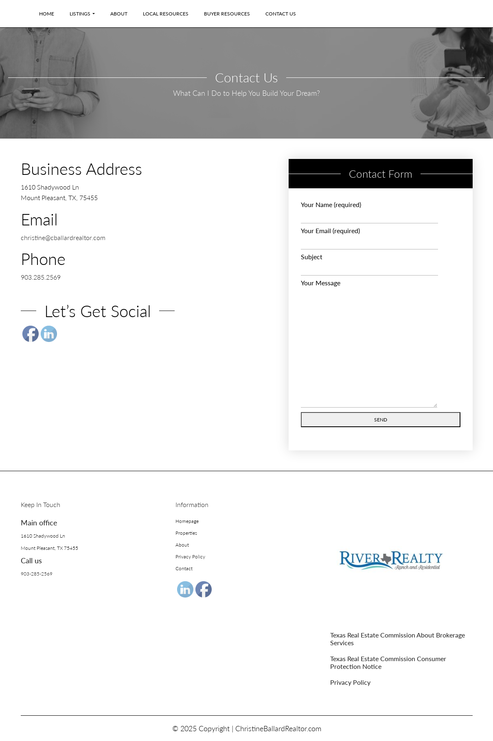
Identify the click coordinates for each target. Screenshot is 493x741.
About (118, 14)
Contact (184, 568)
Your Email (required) (369, 238)
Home (46, 14)
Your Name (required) (369, 212)
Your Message (369, 344)
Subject (369, 264)
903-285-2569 (37, 574)
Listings (80, 14)
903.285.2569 (41, 277)
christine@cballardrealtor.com (63, 237)
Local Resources (165, 14)
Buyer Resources (227, 14)
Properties (186, 533)
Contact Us (280, 14)
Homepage (187, 521)
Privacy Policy (190, 557)
